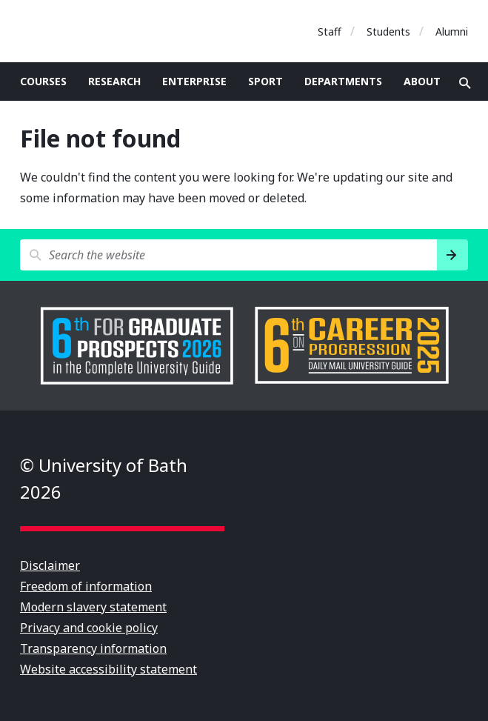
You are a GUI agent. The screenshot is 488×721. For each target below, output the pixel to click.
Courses (43, 81)
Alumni (451, 31)
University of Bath (86, 31)
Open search (465, 83)
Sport (265, 81)
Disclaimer (50, 565)
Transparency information (93, 648)
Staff (329, 31)
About (422, 81)
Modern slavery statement (93, 607)
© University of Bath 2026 (103, 478)
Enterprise (194, 81)
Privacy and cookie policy (89, 627)
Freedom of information (86, 586)
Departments (343, 81)
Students (388, 31)
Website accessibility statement (108, 669)
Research (114, 81)
